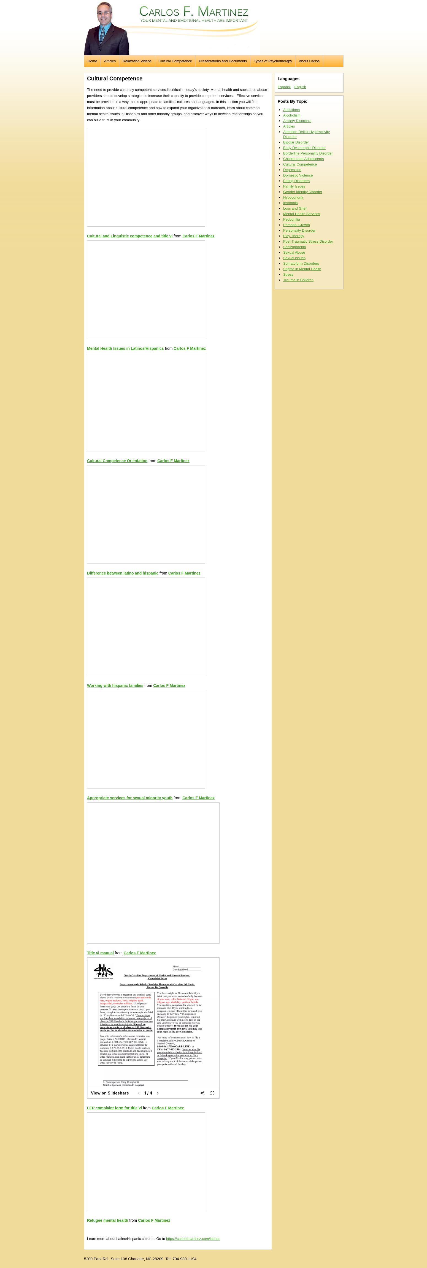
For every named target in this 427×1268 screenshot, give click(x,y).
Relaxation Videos (137, 61)
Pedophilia (291, 219)
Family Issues (294, 186)
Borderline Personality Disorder (308, 153)
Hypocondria (293, 197)
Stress (288, 274)
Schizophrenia (294, 247)
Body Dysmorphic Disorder (304, 148)
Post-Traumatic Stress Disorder (308, 241)
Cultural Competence (175, 61)
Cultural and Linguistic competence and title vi (130, 236)
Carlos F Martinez (198, 236)
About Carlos (309, 61)
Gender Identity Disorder (302, 192)
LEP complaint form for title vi (114, 1108)
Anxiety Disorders (297, 121)
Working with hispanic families (115, 685)
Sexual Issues (294, 258)
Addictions (291, 110)
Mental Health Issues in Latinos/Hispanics (125, 348)
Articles (110, 61)
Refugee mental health (107, 1220)
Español (284, 87)
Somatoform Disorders (301, 263)
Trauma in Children (298, 280)
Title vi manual (100, 953)
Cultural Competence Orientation (117, 461)
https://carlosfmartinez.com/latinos (193, 1239)
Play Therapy (293, 236)
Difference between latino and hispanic (122, 573)
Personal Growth (296, 225)
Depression (292, 170)
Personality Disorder (299, 230)
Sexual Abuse (294, 252)
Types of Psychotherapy (273, 61)
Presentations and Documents (223, 61)
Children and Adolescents (303, 159)
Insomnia (290, 203)
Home (92, 61)
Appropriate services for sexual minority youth (129, 798)
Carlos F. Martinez (172, 27)
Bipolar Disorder (296, 142)
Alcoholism (292, 115)
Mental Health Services (301, 214)
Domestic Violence (298, 175)
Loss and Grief (295, 208)
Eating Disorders (296, 181)
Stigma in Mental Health (302, 269)
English (300, 87)
